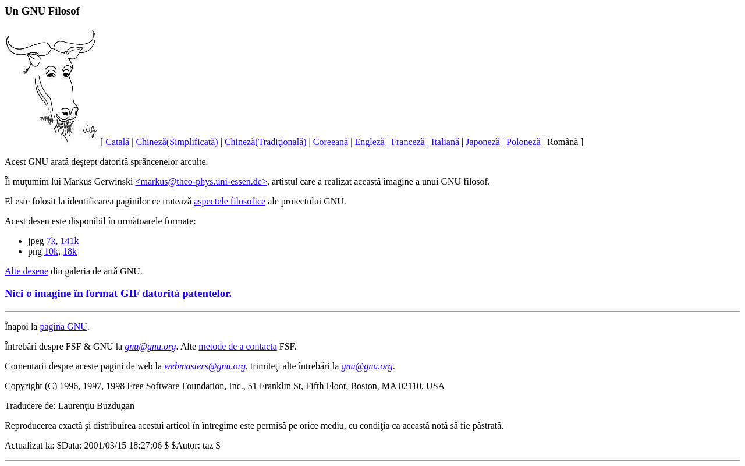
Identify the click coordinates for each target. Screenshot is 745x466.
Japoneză (483, 142)
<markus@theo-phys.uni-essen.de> (201, 181)
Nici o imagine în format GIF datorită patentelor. (118, 293)
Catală (117, 142)
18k (70, 251)
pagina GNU (63, 326)
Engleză (369, 142)
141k (70, 241)
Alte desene (26, 271)
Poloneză (523, 142)
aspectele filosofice (229, 201)
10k (51, 251)
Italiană (445, 142)
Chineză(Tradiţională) (266, 142)
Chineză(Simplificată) (177, 142)
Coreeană (330, 142)
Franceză (408, 142)
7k (51, 241)
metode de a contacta (237, 346)
